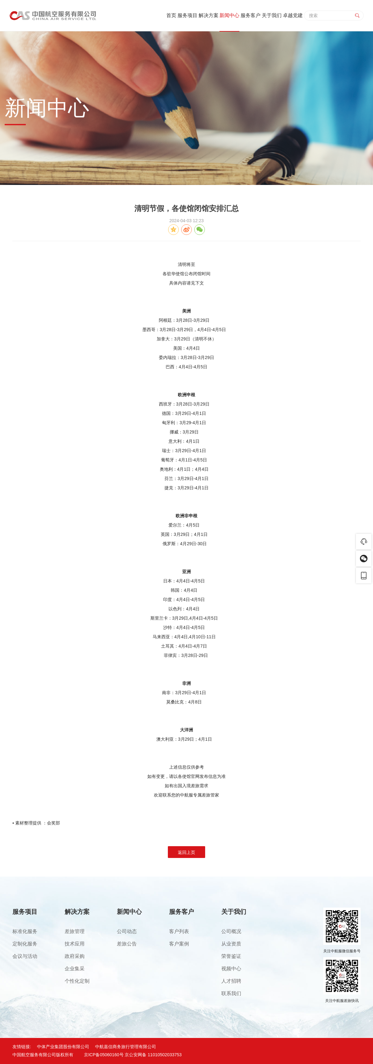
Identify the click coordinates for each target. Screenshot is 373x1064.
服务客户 (250, 15)
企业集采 (75, 968)
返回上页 (186, 852)
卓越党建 (293, 15)
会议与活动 (24, 956)
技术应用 (75, 943)
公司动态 (127, 931)
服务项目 (187, 15)
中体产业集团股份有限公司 (63, 1046)
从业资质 (231, 943)
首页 (171, 15)
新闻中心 (229, 15)
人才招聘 (231, 981)
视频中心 (231, 968)
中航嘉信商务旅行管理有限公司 (125, 1046)
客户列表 (179, 931)
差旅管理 (75, 931)
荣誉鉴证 (231, 956)
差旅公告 (127, 943)
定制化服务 (24, 943)
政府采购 (75, 956)
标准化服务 (24, 931)
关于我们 (272, 15)
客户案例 (179, 943)
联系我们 (231, 993)
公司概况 (231, 931)
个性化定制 (77, 981)
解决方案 (209, 15)
